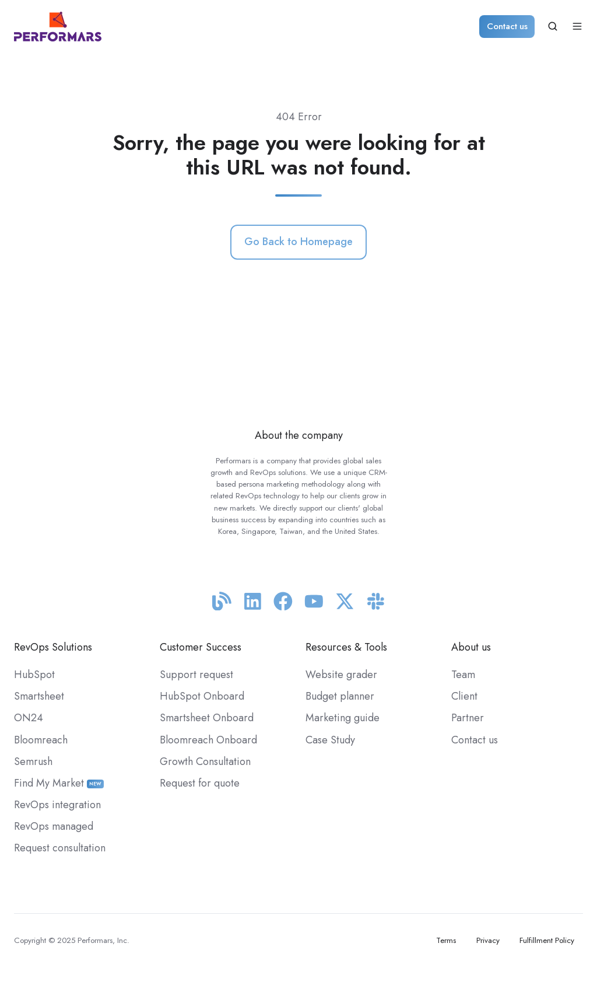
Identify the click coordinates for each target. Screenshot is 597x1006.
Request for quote (200, 783)
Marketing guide (342, 717)
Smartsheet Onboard (207, 717)
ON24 (28, 717)
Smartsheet (39, 696)
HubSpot (34, 674)
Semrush (33, 761)
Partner (467, 717)
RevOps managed (53, 826)
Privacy (488, 940)
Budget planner (339, 696)
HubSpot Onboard (202, 696)
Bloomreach (41, 739)
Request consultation (60, 847)
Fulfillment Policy (546, 940)
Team (463, 674)
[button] (553, 26)
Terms (446, 940)
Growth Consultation (205, 761)
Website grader (341, 674)
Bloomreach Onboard (208, 739)
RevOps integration (57, 804)
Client (464, 696)
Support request (196, 674)
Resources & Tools (346, 647)
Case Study (330, 739)
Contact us (507, 26)
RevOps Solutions (53, 647)
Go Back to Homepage (298, 241)
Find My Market (59, 783)
